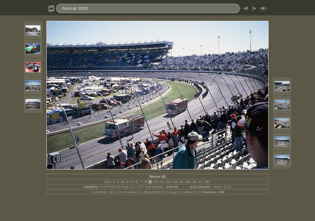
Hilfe (222, 192)
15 (187, 182)
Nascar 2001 (75, 8)
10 (155, 182)
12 (168, 182)
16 (194, 182)
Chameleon (208, 192)
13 (174, 182)
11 (162, 182)
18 (207, 182)
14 (181, 182)
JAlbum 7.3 (190, 192)
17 (200, 182)
